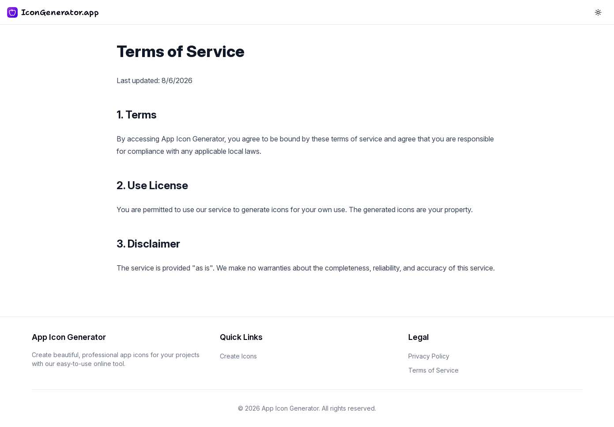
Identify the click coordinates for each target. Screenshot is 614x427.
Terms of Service (433, 370)
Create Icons (238, 356)
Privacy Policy (428, 356)
